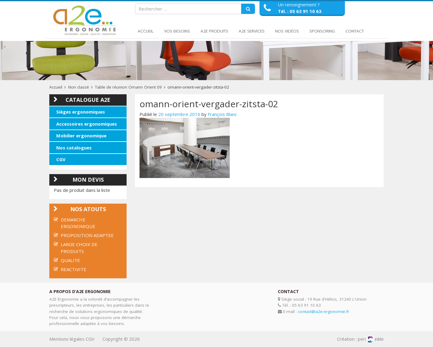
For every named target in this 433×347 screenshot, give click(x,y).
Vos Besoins (177, 31)
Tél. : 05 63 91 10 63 (299, 11)
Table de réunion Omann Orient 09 (128, 87)
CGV (61, 159)
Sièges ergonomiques (80, 112)
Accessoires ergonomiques (86, 124)
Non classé (78, 87)
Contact (354, 31)
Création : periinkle (360, 339)
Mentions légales (66, 339)
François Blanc (222, 114)
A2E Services (252, 31)
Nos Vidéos (287, 31)
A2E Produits (214, 31)
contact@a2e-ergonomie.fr (323, 311)
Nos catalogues (74, 148)
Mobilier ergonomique (81, 136)
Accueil (146, 31)
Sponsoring (322, 31)
